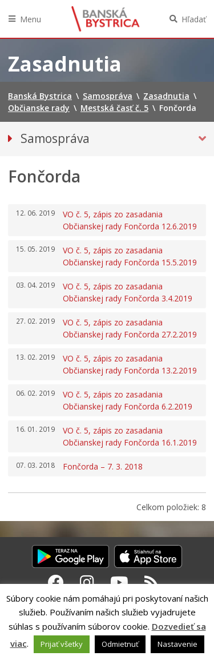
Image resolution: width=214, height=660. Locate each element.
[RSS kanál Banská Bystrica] (151, 582)
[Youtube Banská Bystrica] (119, 582)
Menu (30, 19)
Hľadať (193, 19)
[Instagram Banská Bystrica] (87, 582)
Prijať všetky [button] (62, 644)
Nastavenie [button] (177, 644)
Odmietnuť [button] (120, 644)
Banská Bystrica (105, 19)
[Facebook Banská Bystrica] (56, 582)
